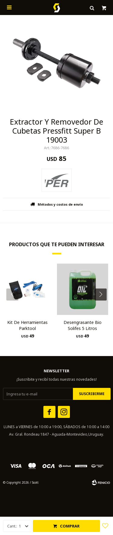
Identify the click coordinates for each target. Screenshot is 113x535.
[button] (103, 306)
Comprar (70, 526)
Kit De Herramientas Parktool (27, 325)
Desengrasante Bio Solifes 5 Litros (83, 325)
